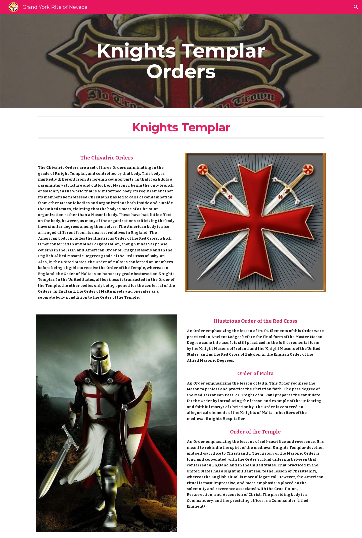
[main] (181, 61)
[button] (356, 7)
